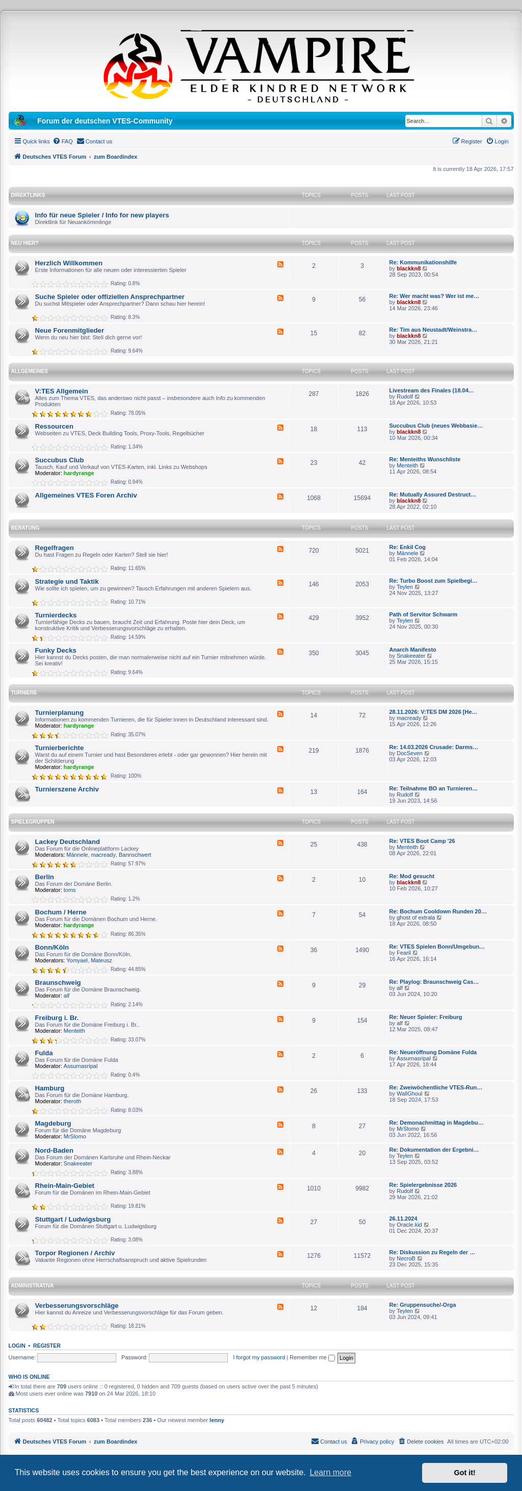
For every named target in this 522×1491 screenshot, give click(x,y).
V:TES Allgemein (61, 391)
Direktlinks (28, 195)
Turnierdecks (56, 615)
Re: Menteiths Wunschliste (425, 459)
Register (47, 1346)
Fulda (44, 1053)
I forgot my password (259, 1357)
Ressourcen (54, 426)
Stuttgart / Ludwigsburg (73, 1219)
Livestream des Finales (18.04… (431, 390)
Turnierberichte (59, 748)
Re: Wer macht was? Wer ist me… (434, 296)
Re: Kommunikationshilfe (423, 262)
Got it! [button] (465, 1473)
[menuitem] (63, 141)
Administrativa (32, 1285)
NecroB (406, 1258)
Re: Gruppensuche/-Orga (422, 1305)
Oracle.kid (409, 1225)
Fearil (404, 953)
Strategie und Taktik (67, 581)
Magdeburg (53, 1123)
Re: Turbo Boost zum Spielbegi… (433, 581)
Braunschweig (58, 982)
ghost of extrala (416, 917)
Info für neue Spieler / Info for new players (102, 215)
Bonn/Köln (52, 947)
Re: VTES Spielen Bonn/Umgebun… (437, 946)
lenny (217, 1420)
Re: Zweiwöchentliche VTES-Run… (436, 1087)
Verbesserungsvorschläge (77, 1305)
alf (67, 995)
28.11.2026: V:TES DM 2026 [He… (433, 712)
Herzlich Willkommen (69, 263)
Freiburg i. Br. (57, 1018)
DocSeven (410, 753)
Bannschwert (135, 855)
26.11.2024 (403, 1218)
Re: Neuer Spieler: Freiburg (425, 1017)
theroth (72, 1101)
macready (409, 718)
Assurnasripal (81, 1066)
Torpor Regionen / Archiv (75, 1253)
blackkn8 (409, 268)
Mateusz (101, 960)
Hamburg (50, 1088)
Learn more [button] (330, 1472)
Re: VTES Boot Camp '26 (422, 841)
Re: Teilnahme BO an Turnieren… (433, 788)
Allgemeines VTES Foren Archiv (86, 495)
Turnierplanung (59, 712)
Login (17, 1346)
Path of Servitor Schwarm (423, 614)
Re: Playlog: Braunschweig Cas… (434, 982)
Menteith (407, 465)
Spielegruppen (33, 822)
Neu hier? (25, 243)
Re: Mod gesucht (412, 876)
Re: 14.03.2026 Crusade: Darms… (434, 747)
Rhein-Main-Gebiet (65, 1185)
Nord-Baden (54, 1150)
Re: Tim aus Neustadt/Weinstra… (433, 330)
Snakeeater (411, 656)
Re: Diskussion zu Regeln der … (432, 1252)
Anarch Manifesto (412, 650)
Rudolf (405, 396)
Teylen (405, 587)
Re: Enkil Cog (407, 547)
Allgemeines (29, 371)
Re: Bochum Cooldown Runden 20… (438, 911)
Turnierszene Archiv (67, 789)
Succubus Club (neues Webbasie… (436, 426)
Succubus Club (59, 460)
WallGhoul (409, 1093)
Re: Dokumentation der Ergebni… (434, 1150)
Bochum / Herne (61, 912)
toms (70, 890)
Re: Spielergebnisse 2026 (423, 1185)
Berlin (44, 877)
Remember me (312, 1357)
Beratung (25, 528)
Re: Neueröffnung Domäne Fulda (433, 1052)
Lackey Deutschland (67, 842)
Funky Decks (55, 650)
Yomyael (77, 960)
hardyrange (79, 473)
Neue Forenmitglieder (70, 330)
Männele (407, 553)
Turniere (24, 692)
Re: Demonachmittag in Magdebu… (436, 1123)
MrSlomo (75, 1136)
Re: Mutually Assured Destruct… (433, 494)
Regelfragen (54, 548)
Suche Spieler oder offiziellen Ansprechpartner (110, 297)
